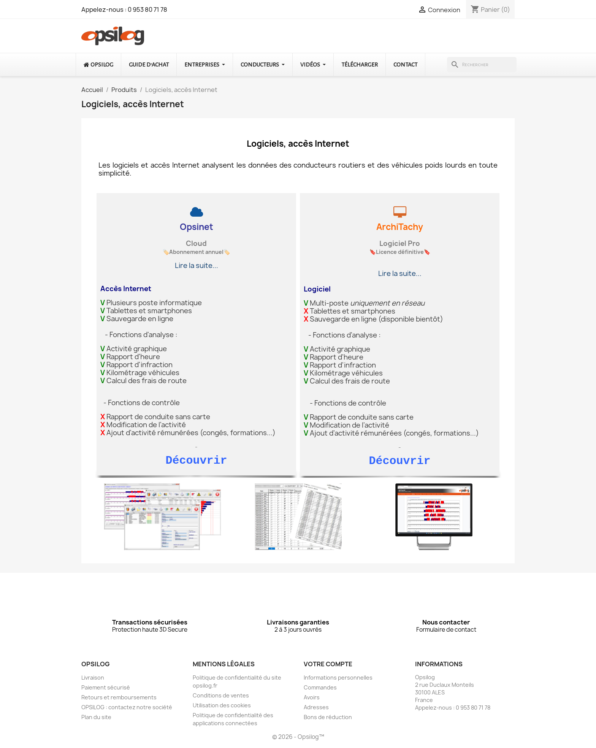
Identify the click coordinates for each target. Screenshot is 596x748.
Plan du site (96, 718)
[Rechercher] (482, 64)
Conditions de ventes (221, 696)
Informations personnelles (338, 678)
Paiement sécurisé (105, 688)
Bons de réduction (328, 718)
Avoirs (312, 698)
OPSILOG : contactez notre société (126, 708)
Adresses (316, 708)
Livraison (92, 678)
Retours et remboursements (119, 698)
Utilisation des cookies (222, 706)
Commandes (320, 688)
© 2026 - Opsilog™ (298, 738)
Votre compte (328, 665)
